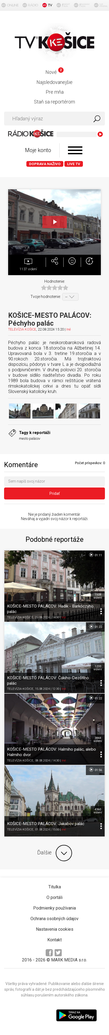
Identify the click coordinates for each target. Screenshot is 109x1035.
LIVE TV (73, 164)
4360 (98, 811)
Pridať (54, 493)
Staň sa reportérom (54, 102)
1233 (98, 668)
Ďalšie (54, 853)
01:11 (95, 555)
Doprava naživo (45, 164)
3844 (98, 739)
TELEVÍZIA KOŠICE (22, 329)
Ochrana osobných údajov (54, 918)
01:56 (95, 769)
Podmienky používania (54, 908)
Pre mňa (55, 92)
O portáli (54, 897)
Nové (54, 72)
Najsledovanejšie (54, 82)
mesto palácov (29, 438)
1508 (98, 596)
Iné (68, 329)
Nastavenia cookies (54, 929)
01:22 (95, 626)
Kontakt (54, 939)
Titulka (54, 886)
